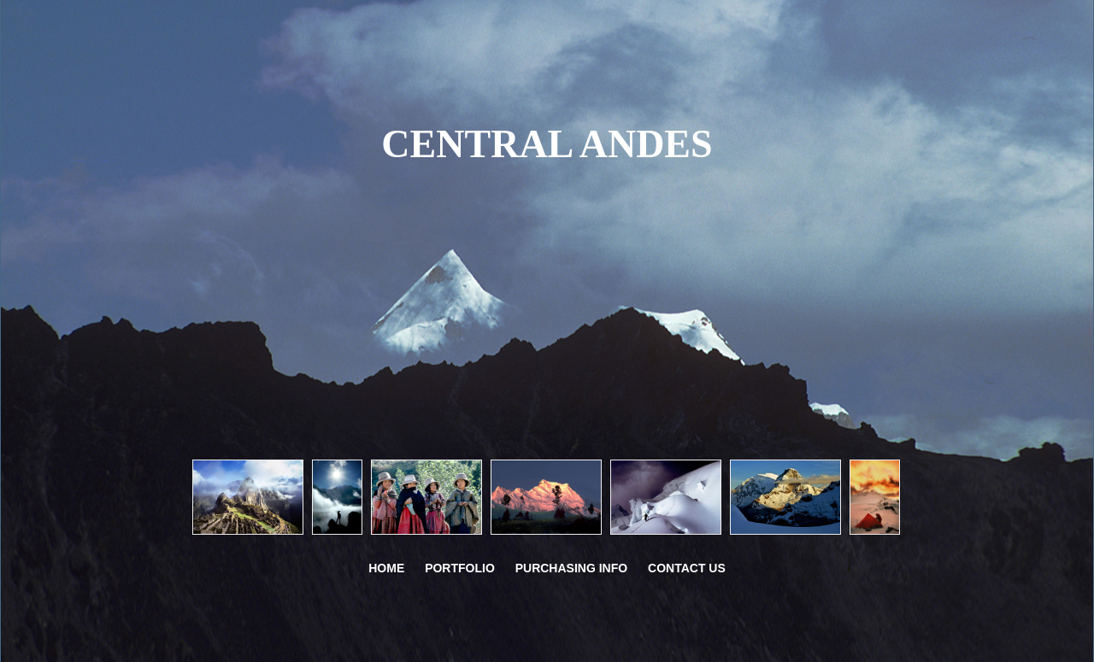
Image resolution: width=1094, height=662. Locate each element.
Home (386, 568)
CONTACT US (687, 568)
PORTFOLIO (460, 568)
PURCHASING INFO (571, 568)
